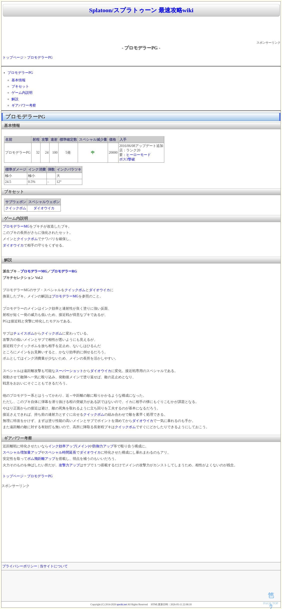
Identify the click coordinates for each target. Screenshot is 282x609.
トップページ (13, 57)
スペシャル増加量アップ (22, 452)
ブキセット (20, 86)
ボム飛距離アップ (41, 459)
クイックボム (15, 208)
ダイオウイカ (44, 208)
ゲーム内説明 (22, 93)
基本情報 (19, 80)
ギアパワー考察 (24, 105)
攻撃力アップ (69, 465)
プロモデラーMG (16, 226)
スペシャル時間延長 (60, 452)
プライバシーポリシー (19, 566)
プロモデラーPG (39, 57)
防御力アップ (103, 446)
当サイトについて (54, 566)
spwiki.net (122, 604)
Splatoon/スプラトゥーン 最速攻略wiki (141, 10)
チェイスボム (23, 333)
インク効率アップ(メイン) (68, 446)
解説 (15, 99)
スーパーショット (69, 371)
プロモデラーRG (64, 271)
